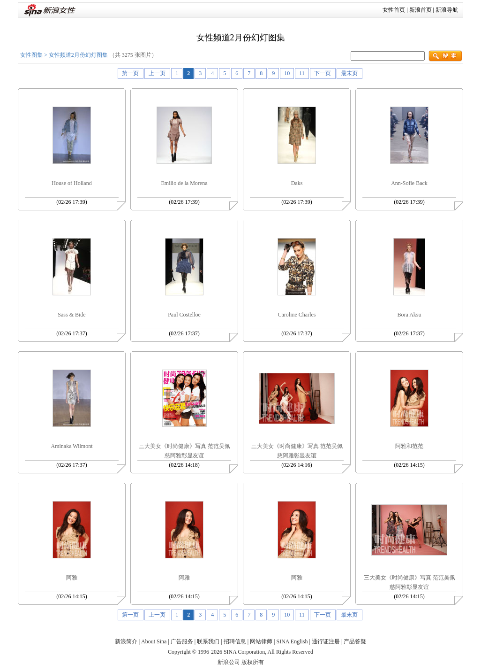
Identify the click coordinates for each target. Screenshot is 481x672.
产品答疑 (355, 641)
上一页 (157, 73)
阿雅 (71, 577)
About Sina (153, 641)
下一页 (322, 73)
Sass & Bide (71, 314)
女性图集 (31, 55)
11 (302, 73)
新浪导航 (447, 10)
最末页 (349, 73)
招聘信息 (235, 641)
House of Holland (71, 183)
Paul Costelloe (184, 314)
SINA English (292, 641)
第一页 (130, 73)
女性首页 (394, 10)
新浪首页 (420, 10)
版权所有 (252, 662)
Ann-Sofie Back (409, 183)
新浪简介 (126, 641)
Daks (297, 183)
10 (287, 73)
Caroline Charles (297, 314)
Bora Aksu (409, 314)
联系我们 (208, 641)
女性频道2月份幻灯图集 (78, 55)
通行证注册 (326, 641)
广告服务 (182, 641)
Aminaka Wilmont (72, 446)
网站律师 (261, 641)
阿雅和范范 (409, 446)
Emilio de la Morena (184, 183)
